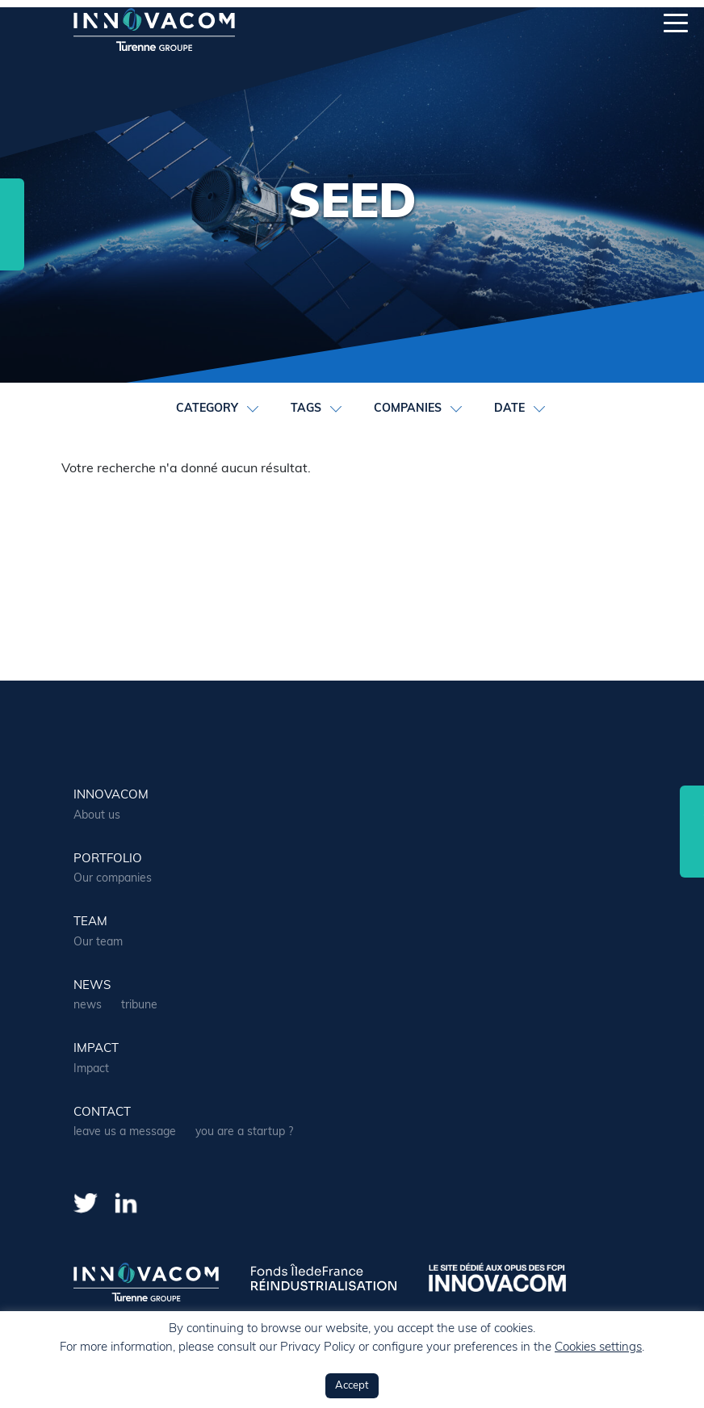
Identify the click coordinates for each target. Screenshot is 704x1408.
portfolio (107, 859)
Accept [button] (352, 1386)
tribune (139, 1005)
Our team (98, 943)
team (90, 922)
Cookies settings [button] (598, 1348)
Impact (96, 1049)
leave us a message (124, 1132)
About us (96, 816)
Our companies (112, 879)
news (92, 986)
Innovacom (111, 796)
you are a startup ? (244, 1132)
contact (102, 1113)
